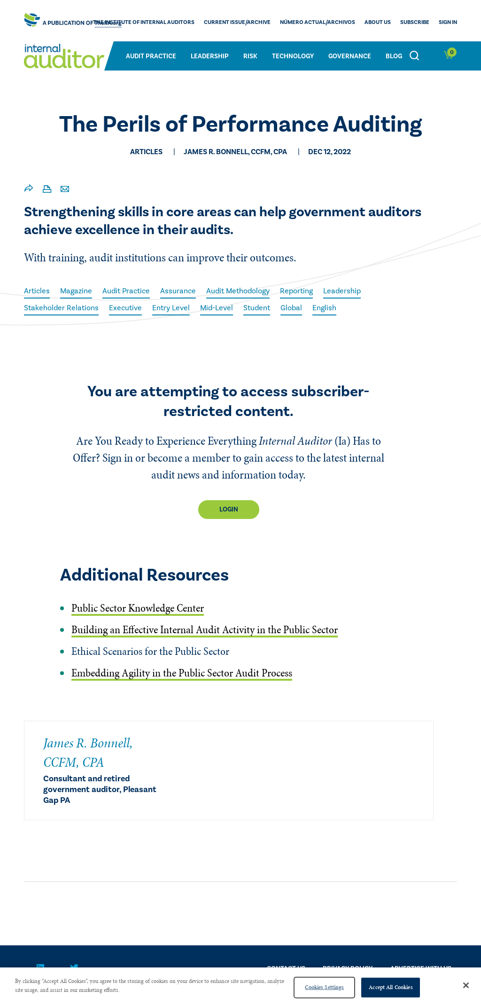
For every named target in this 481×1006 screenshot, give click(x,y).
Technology (293, 56)
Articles (37, 291)
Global (291, 308)
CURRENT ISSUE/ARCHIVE (237, 22)
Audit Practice (151, 56)
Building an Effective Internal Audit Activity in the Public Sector (204, 629)
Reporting (296, 291)
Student (256, 308)
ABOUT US (378, 22)
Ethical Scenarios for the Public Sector (150, 651)
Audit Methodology (238, 291)
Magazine (76, 291)
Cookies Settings (324, 987)
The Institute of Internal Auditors (143, 22)
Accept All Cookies (390, 987)
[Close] (466, 985)
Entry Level (171, 308)
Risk (250, 56)
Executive (125, 308)
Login (228, 509)
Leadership (210, 56)
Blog (394, 56)
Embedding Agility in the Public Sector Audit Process (181, 673)
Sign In (448, 22)
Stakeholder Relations (61, 308)
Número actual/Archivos (317, 22)
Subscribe (414, 22)
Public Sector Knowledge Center (137, 608)
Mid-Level (216, 308)
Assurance (178, 291)
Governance (349, 56)
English (324, 308)
